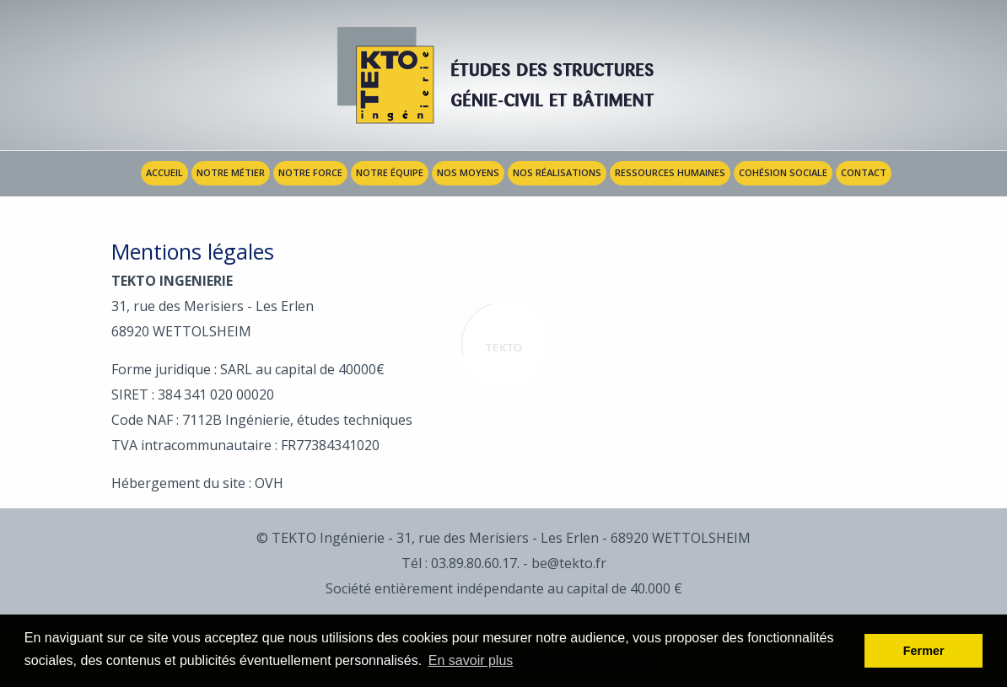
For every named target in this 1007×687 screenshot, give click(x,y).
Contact (863, 172)
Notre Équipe (389, 172)
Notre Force (310, 172)
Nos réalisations (557, 172)
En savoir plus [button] (471, 660)
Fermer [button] (924, 650)
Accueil (164, 172)
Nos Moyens (468, 172)
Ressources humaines (670, 172)
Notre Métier (231, 172)
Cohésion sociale (783, 172)
